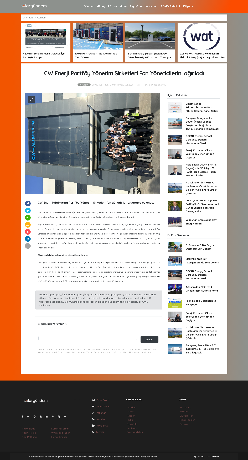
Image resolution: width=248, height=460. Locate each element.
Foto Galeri (100, 400)
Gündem (89, 6)
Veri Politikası (29, 436)
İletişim (98, 432)
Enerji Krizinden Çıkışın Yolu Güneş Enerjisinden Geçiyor (200, 154)
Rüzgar (112, 6)
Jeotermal (151, 6)
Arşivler (98, 419)
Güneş (101, 6)
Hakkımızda (28, 428)
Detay (199, 456)
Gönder (149, 339)
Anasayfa (28, 17)
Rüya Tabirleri (187, 419)
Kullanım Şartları (60, 428)
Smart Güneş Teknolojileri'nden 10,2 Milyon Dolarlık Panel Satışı (202, 107)
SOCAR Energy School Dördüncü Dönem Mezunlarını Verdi (199, 139)
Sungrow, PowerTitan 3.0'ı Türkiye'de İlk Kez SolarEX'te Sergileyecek (202, 349)
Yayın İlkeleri (29, 432)
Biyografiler (186, 415)
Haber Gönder (59, 436)
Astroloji (184, 424)
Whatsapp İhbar (60, 432)
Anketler (184, 411)
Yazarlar (99, 412)
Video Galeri (101, 406)
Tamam (213, 456)
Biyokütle (136, 6)
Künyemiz (100, 425)
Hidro (123, 6)
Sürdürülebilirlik (170, 6)
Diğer (187, 6)
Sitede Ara (185, 407)
